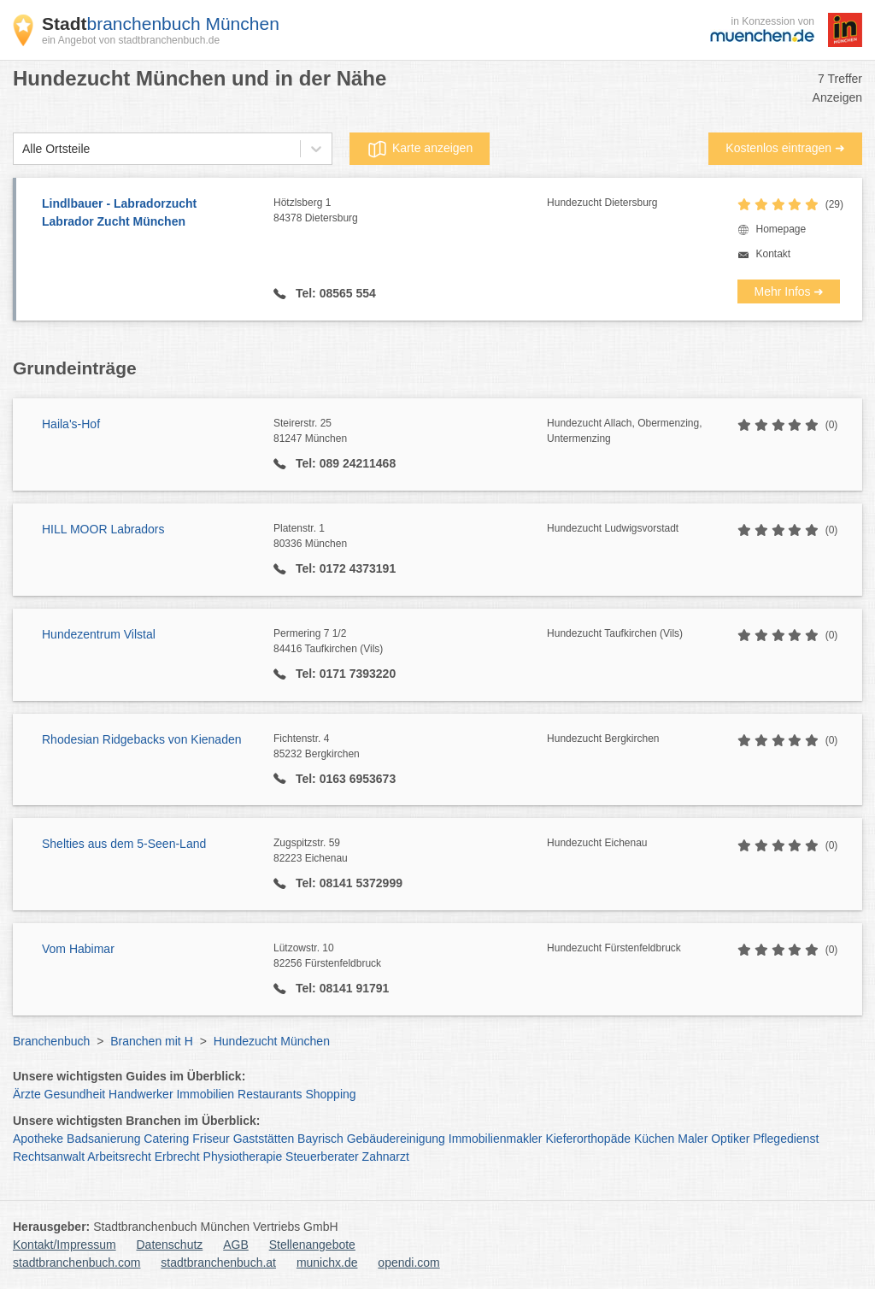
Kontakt (772, 254)
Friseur (211, 1138)
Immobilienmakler (496, 1138)
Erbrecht (177, 1156)
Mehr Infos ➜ (789, 291)
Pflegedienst (786, 1138)
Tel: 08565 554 (334, 293)
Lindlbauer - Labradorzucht (149, 214)
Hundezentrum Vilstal (99, 634)
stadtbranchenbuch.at (218, 1262)
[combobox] (22, 149)
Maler (693, 1138)
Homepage (780, 229)
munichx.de (327, 1262)
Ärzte (27, 1094)
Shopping (330, 1094)
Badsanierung (103, 1138)
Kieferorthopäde (588, 1138)
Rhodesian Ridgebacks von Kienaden (142, 739)
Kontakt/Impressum (64, 1244)
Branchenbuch (51, 1041)
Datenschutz (170, 1244)
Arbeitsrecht (119, 1156)
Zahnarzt (385, 1156)
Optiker (730, 1138)
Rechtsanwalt (49, 1156)
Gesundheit (75, 1094)
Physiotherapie (243, 1156)
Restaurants (270, 1094)
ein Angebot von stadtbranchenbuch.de (131, 40)
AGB (236, 1244)
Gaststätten (264, 1138)
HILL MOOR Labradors (103, 529)
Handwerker (141, 1094)
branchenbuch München (160, 23)
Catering (166, 1138)
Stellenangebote (312, 1244)
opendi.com (408, 1262)
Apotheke (38, 1138)
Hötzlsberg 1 (410, 211)
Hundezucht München (272, 1041)
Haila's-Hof (71, 424)
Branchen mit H (151, 1041)
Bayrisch (320, 1138)
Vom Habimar (78, 949)
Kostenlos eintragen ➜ (785, 148)
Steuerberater (322, 1156)
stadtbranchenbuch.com (76, 1262)
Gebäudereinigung (396, 1138)
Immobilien (205, 1094)
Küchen (654, 1138)
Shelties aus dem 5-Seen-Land (124, 844)
